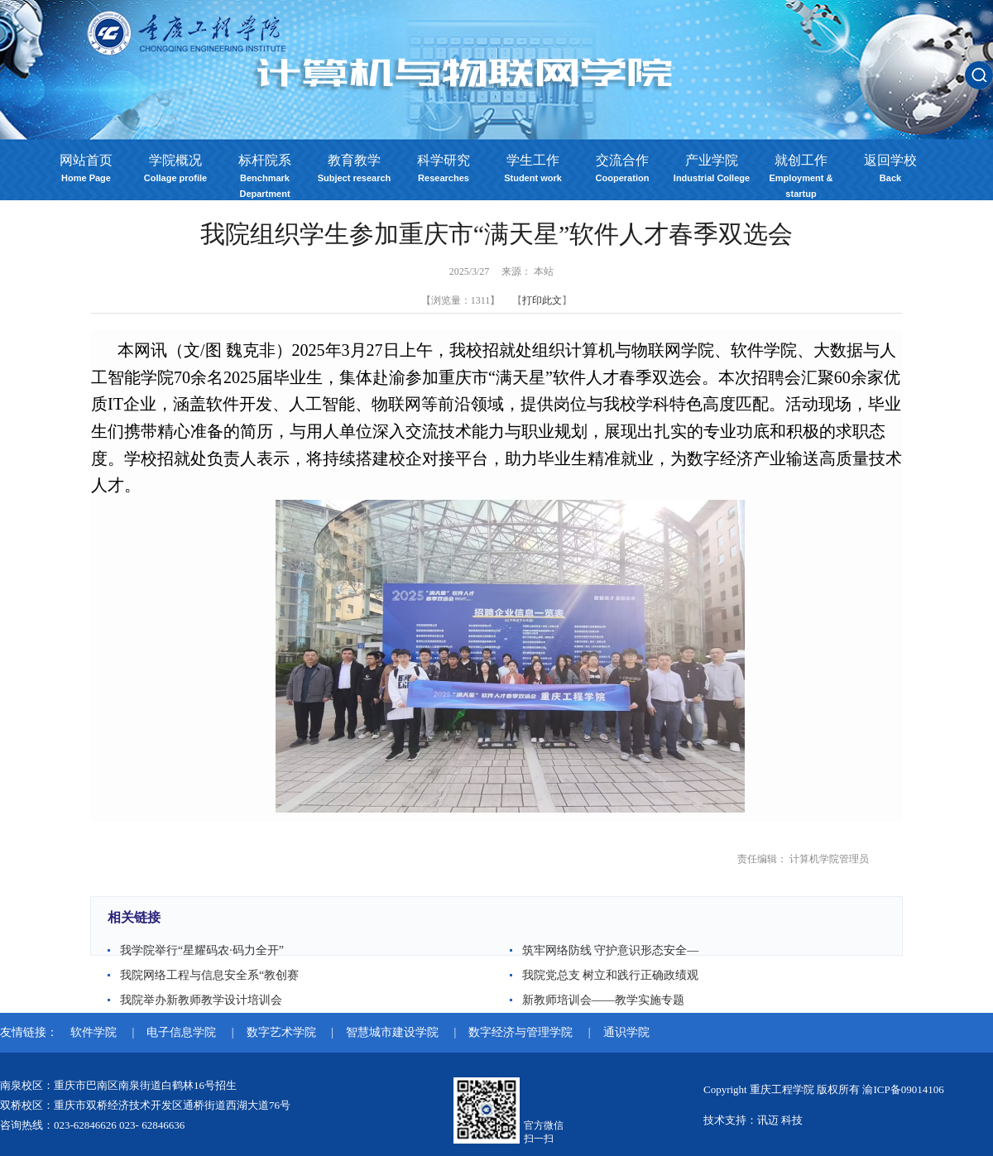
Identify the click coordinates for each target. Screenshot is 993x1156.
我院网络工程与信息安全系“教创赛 (209, 975)
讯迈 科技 (780, 1120)
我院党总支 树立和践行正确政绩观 (610, 975)
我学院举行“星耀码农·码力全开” (202, 950)
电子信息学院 (182, 1032)
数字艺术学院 (283, 1032)
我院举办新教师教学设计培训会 (201, 1000)
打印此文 (542, 300)
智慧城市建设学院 (394, 1032)
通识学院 (626, 1032)
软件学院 (95, 1032)
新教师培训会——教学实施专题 (603, 1000)
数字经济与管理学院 (522, 1032)
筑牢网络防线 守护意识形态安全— (610, 950)
